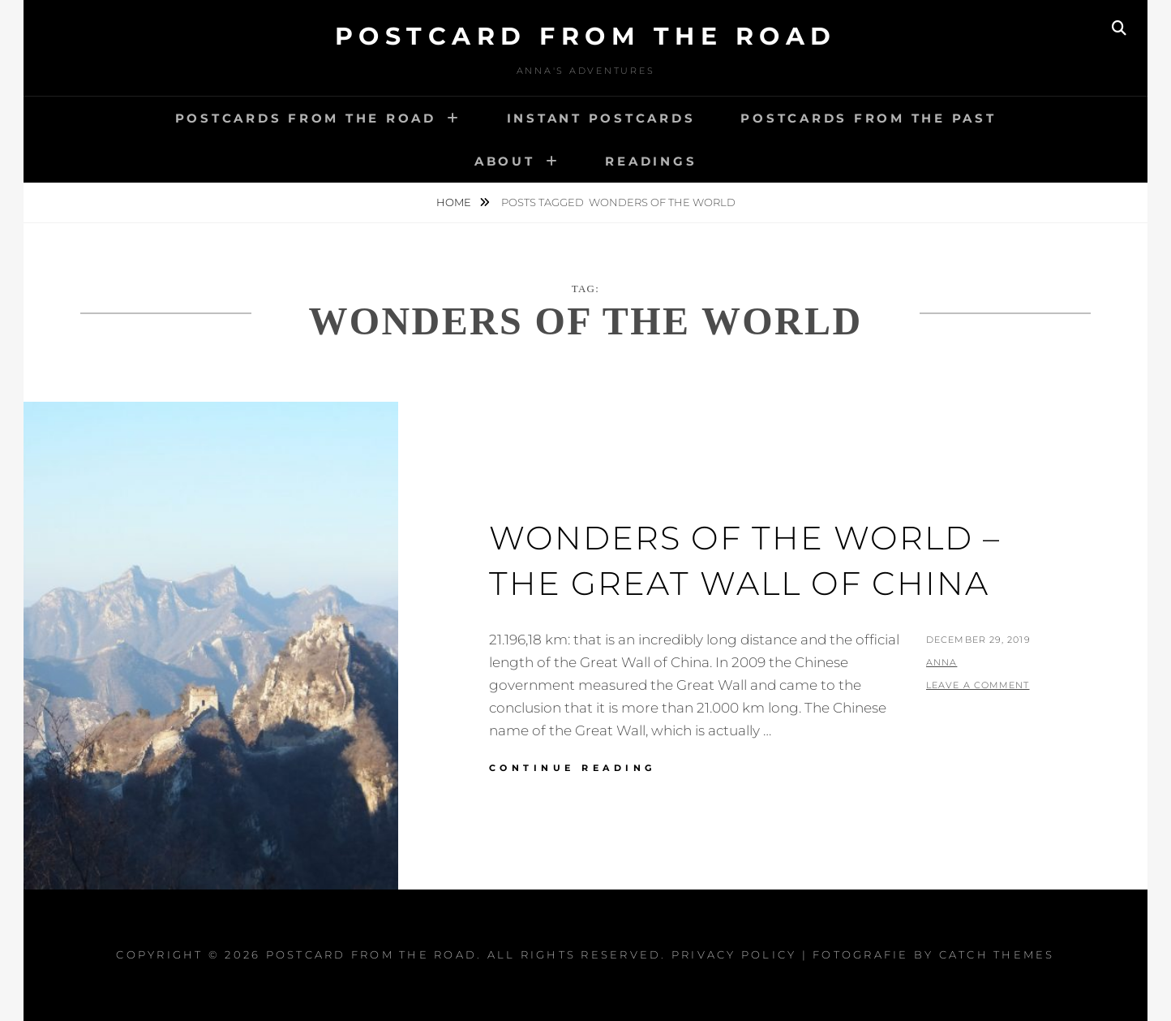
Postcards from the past (868, 118)
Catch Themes (997, 954)
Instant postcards (601, 118)
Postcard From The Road (586, 36)
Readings (651, 161)
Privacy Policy (734, 954)
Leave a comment (978, 685)
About (504, 161)
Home (455, 202)
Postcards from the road (305, 118)
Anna (941, 662)
